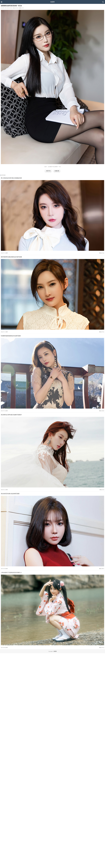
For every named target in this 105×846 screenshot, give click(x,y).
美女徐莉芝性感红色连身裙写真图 (10, 493)
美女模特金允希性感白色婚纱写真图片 (11, 414)
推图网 (52, 2)
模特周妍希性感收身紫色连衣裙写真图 (11, 257)
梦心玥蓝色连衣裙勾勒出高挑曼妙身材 (11, 178)
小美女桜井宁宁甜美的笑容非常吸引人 (11, 572)
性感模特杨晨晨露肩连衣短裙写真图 (11, 336)
